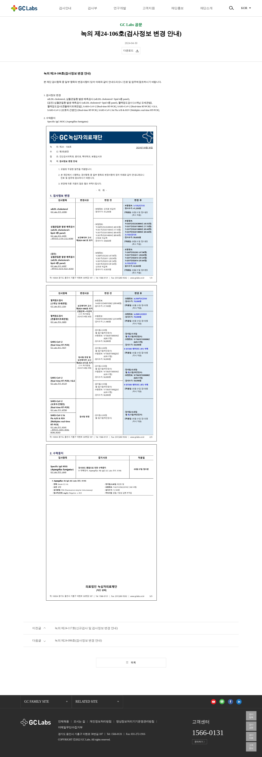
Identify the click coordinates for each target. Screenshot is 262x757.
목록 (133, 662)
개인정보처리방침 (100, 721)
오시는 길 (79, 721)
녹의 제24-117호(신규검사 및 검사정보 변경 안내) (86, 628)
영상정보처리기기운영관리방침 (135, 721)
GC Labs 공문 (131, 25)
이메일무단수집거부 (70, 727)
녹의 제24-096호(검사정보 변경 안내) (78, 640)
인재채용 (63, 721)
